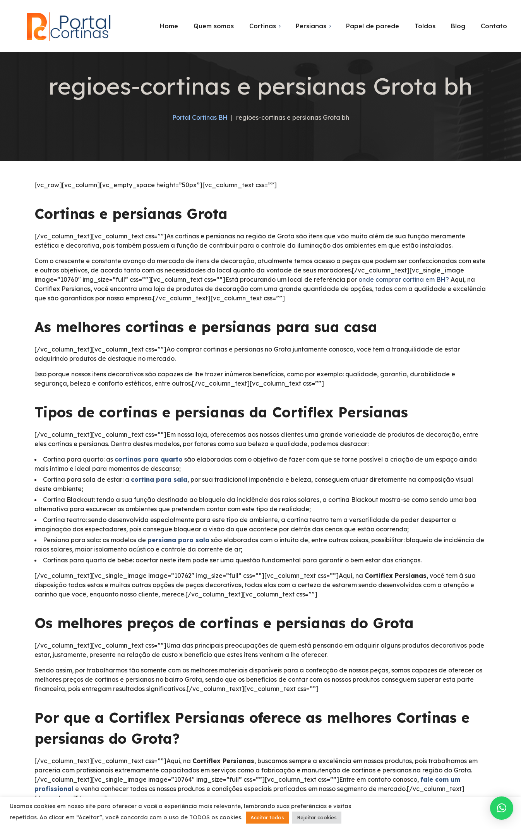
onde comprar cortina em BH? (403, 279)
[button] (501, 808)
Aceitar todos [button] (267, 817)
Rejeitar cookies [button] (317, 817)
